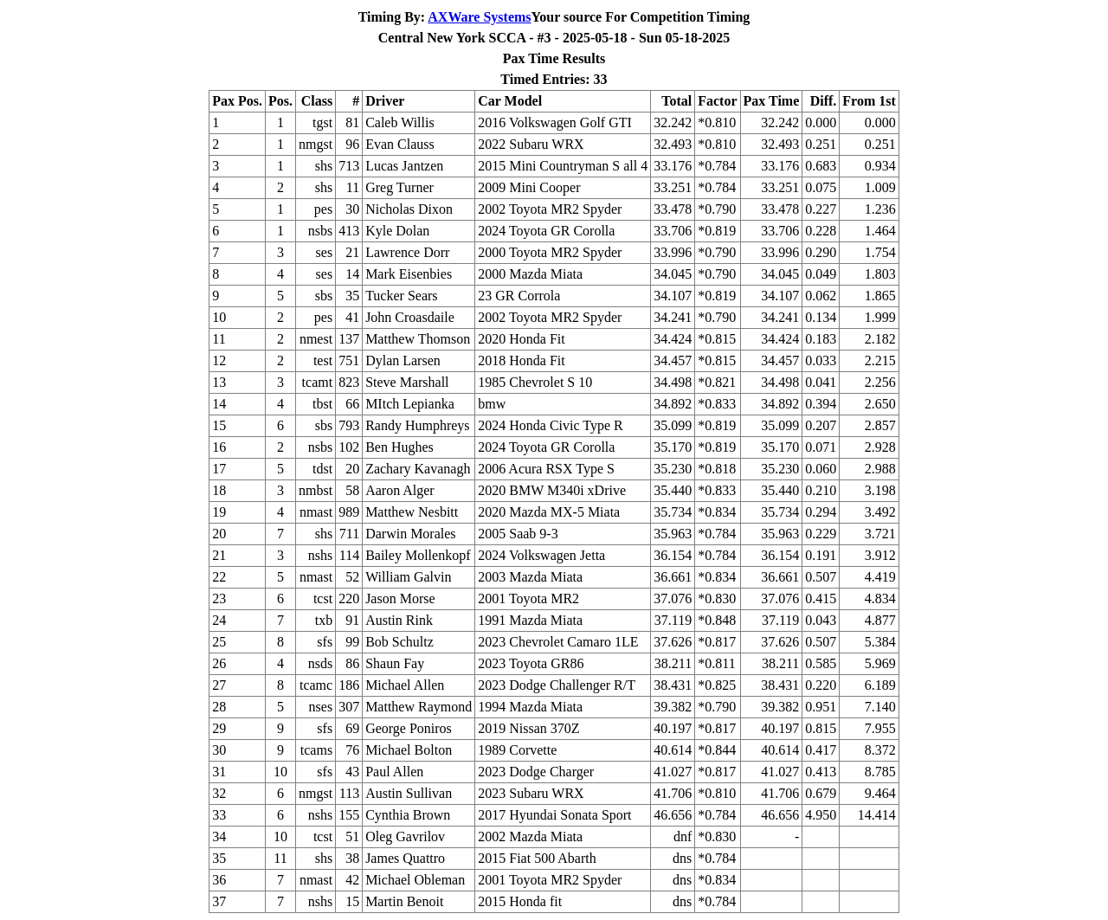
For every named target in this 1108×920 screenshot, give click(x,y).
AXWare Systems (479, 17)
